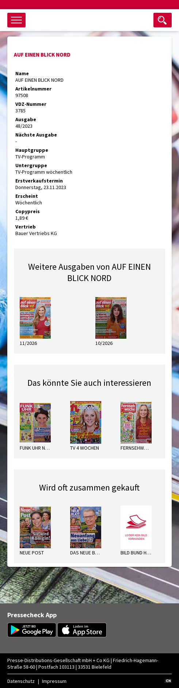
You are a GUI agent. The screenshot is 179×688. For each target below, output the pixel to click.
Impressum (54, 681)
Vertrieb (25, 226)
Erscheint (26, 196)
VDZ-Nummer (30, 104)
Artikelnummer (33, 88)
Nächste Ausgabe (36, 134)
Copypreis (27, 211)
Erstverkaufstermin (39, 180)
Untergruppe (31, 165)
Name (22, 73)
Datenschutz (21, 681)
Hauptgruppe (31, 150)
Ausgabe (25, 119)
